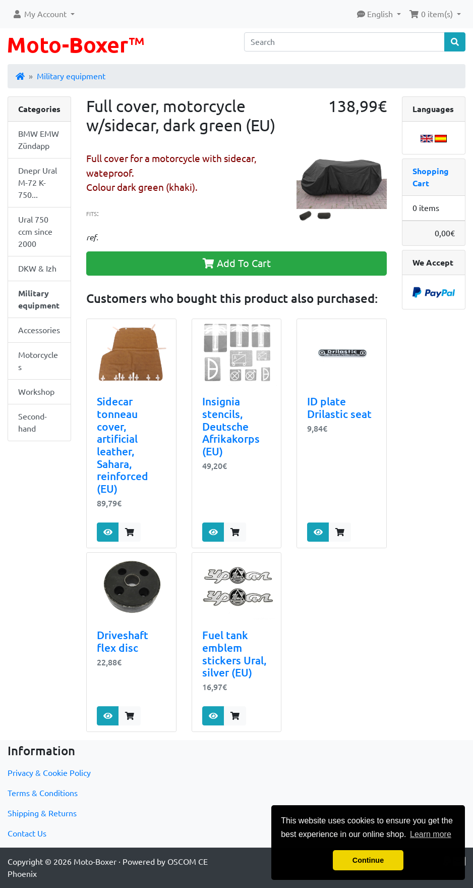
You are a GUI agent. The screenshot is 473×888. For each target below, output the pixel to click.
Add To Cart (237, 263)
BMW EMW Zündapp (38, 139)
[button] (43, 14)
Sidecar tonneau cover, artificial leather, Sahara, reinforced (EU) (122, 445)
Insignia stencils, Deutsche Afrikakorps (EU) (231, 426)
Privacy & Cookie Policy (49, 772)
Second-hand (32, 422)
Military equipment (71, 76)
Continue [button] (368, 860)
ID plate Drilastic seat (339, 408)
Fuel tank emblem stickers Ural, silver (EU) (234, 654)
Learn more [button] (430, 834)
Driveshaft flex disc (122, 642)
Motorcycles (38, 361)
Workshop (36, 391)
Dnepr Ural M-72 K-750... (37, 182)
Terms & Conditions (43, 793)
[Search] (344, 41)
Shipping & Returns (42, 813)
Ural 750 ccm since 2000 (35, 231)
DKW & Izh (37, 268)
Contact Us (27, 833)
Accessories (39, 330)
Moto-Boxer (95, 861)
